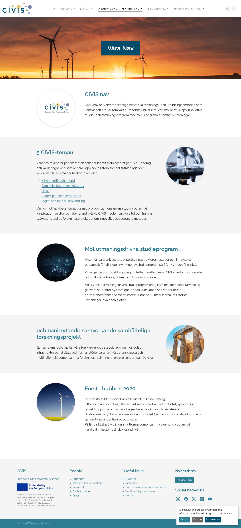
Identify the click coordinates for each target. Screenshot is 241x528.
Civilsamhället (82, 491)
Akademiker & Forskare (88, 483)
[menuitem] (64, 9)
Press (76, 495)
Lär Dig (85, 8)
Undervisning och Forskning (119, 8)
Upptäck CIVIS (63, 8)
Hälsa (45, 191)
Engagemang (156, 8)
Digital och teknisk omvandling (63, 201)
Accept (185, 519)
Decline (197, 519)
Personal (78, 487)
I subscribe (185, 479)
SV (233, 8)
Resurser (131, 483)
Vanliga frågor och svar (140, 491)
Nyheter (130, 479)
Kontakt (130, 495)
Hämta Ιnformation (188, 8)
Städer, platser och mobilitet (61, 196)
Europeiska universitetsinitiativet (146, 487)
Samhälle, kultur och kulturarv (62, 186)
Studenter (79, 479)
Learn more (212, 519)
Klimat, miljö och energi (58, 181)
